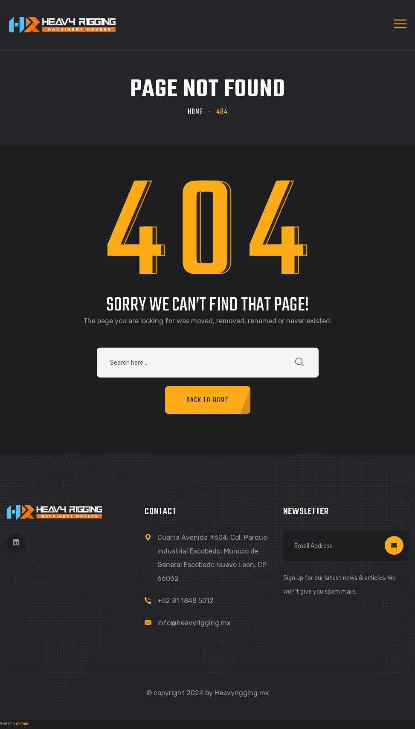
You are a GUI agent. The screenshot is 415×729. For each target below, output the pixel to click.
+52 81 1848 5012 (185, 601)
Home (195, 112)
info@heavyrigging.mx (194, 623)
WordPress (22, 724)
